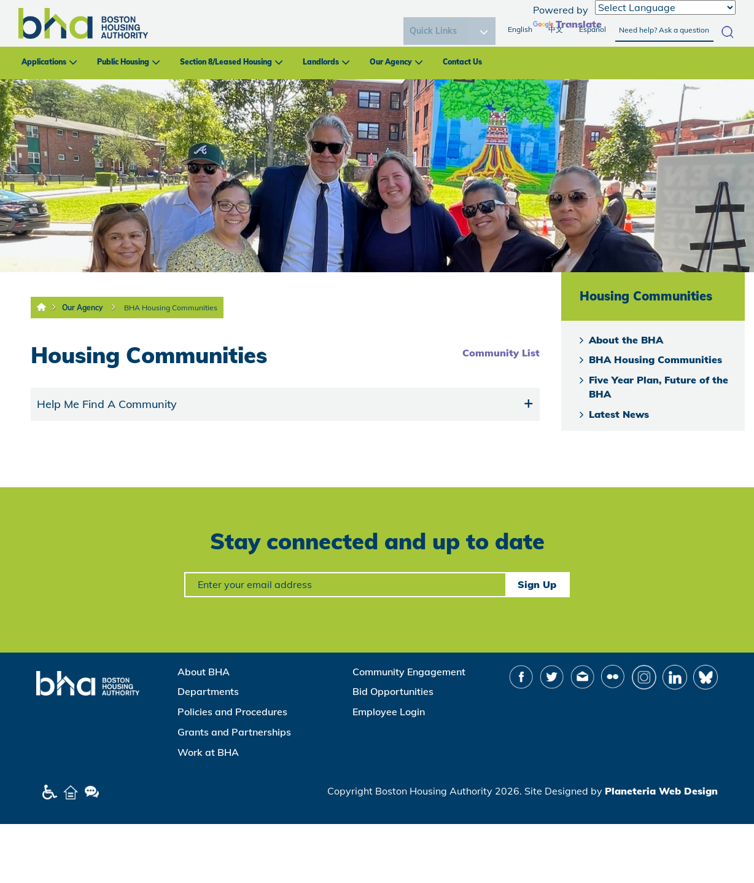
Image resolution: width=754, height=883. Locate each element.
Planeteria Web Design (661, 791)
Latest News (619, 414)
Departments (208, 691)
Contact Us (462, 61)
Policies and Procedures (232, 711)
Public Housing (123, 61)
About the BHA (626, 340)
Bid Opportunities (392, 691)
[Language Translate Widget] (665, 7)
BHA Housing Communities (170, 307)
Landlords (321, 61)
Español (592, 29)
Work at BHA (208, 752)
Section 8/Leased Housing (226, 61)
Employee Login (388, 711)
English (520, 29)
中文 (555, 29)
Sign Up (537, 584)
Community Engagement (408, 671)
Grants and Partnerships (234, 732)
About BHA (203, 671)
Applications (43, 61)
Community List (501, 353)
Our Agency (391, 61)
